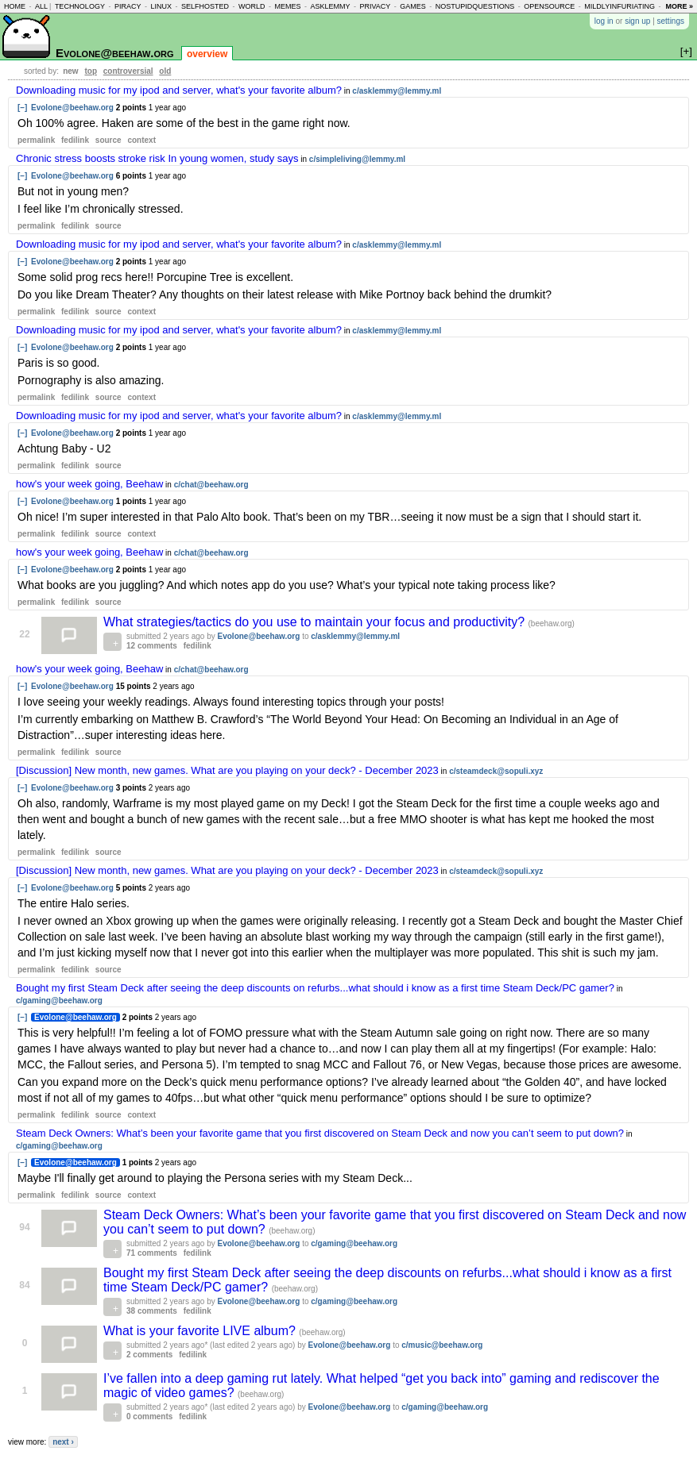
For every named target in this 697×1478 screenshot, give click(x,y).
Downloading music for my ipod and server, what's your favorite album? (179, 90)
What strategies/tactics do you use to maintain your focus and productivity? (316, 622)
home (14, 6)
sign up (637, 21)
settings (670, 21)
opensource (549, 6)
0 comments (149, 1416)
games (413, 6)
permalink (36, 140)
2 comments (149, 1354)
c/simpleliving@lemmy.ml (357, 159)
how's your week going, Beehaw (89, 484)
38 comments (151, 1311)
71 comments (151, 1253)
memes (287, 6)
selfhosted (205, 6)
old (165, 71)
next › (63, 1442)
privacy (374, 6)
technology (80, 6)
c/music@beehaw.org (441, 1345)
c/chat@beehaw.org (211, 484)
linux (161, 6)
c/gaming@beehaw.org (59, 1000)
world (251, 6)
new (70, 71)
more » (679, 6)
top (90, 71)
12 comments (151, 645)
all (41, 6)
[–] (22, 107)
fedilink (75, 140)
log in (604, 21)
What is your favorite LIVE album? (201, 1331)
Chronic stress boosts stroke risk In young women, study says (157, 158)
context (141, 140)
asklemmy (330, 6)
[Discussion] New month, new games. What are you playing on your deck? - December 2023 (227, 770)
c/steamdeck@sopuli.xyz (496, 771)
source (108, 140)
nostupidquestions (475, 6)
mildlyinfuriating (619, 6)
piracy (127, 6)
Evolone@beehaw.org (115, 53)
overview (207, 54)
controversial (128, 71)
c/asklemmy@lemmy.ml (396, 91)
